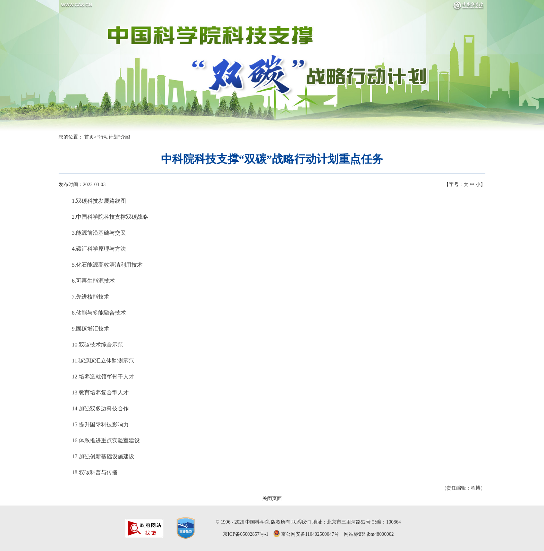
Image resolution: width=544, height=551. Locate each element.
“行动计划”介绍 (113, 137)
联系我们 (301, 522)
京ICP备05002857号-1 (245, 534)
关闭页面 (272, 498)
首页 (89, 137)
